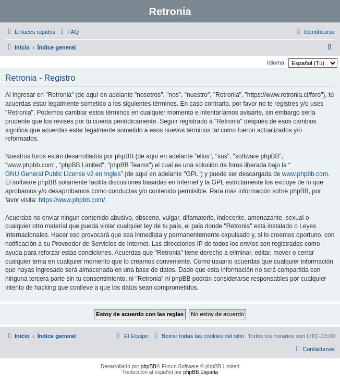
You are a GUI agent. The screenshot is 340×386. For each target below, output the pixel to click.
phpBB (148, 366)
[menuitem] (68, 32)
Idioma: (276, 62)
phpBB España (200, 372)
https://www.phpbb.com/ (72, 200)
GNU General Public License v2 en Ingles (62, 174)
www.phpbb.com (305, 174)
